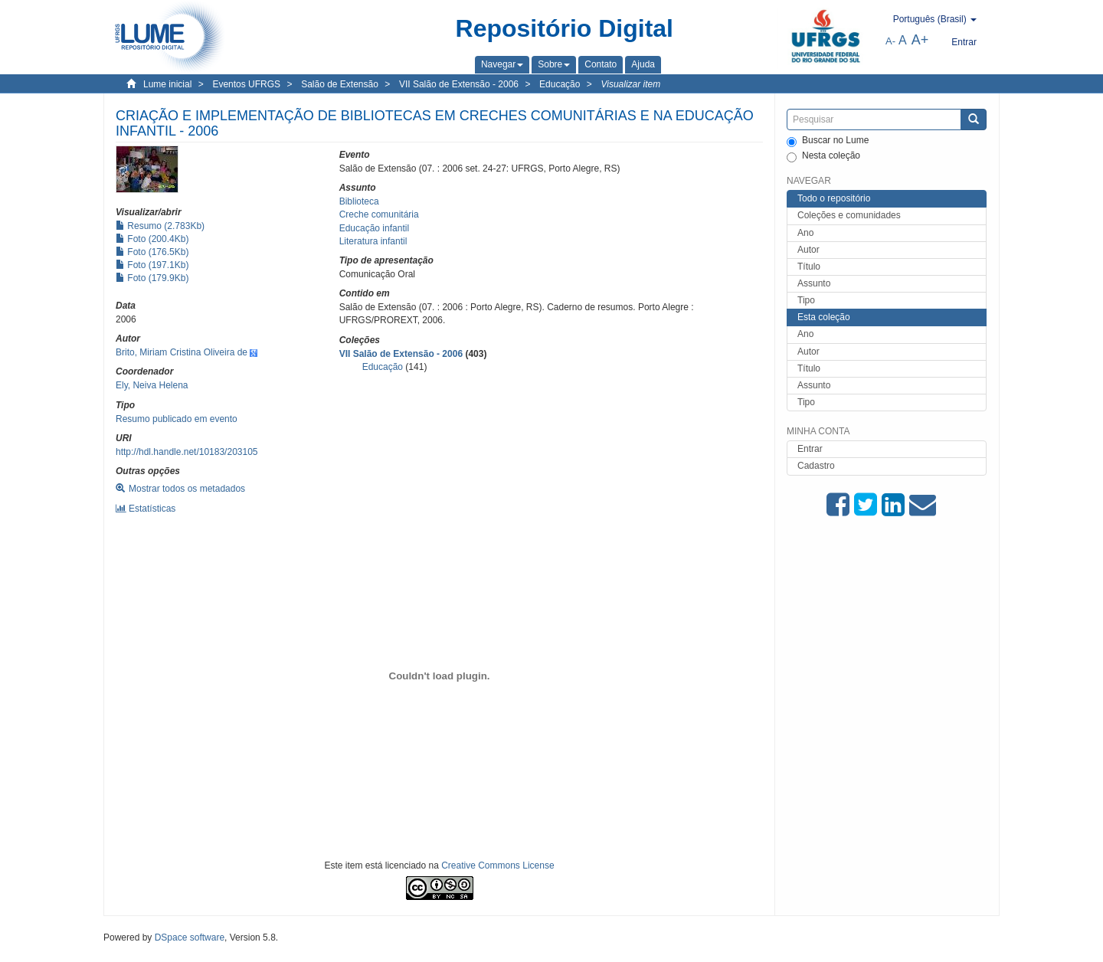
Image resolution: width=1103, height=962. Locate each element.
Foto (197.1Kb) (152, 265)
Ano (805, 232)
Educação (559, 84)
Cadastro (816, 465)
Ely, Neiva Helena (152, 385)
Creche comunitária (379, 214)
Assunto (813, 283)
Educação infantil (374, 228)
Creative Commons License (497, 865)
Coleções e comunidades (849, 215)
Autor (808, 249)
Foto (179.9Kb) (152, 278)
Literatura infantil (373, 241)
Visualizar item (630, 84)
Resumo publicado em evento (176, 419)
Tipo (806, 300)
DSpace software (189, 937)
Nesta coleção (823, 156)
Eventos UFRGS (246, 84)
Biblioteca (359, 201)
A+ (920, 39)
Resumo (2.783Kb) (160, 226)
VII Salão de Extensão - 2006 (459, 84)
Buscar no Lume (828, 141)
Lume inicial (167, 84)
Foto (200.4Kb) (152, 239)
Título (808, 266)
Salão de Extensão (339, 84)
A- (890, 41)
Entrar (810, 448)
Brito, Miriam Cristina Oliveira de (181, 352)
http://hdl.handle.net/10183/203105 (187, 452)
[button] (502, 64)
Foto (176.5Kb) (152, 252)
